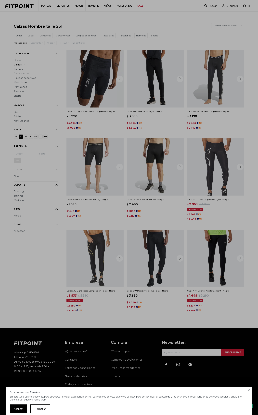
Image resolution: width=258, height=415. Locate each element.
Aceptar (18, 408)
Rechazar (40, 408)
